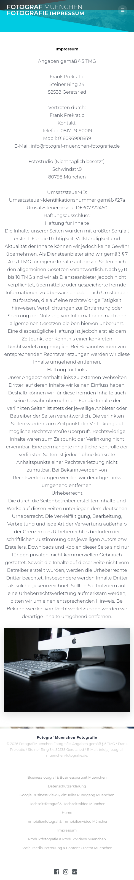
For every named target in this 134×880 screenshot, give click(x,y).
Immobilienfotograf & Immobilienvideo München (67, 821)
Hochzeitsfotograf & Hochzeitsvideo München (66, 804)
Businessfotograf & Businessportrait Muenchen (66, 777)
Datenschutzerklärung (67, 786)
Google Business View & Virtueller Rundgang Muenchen (67, 795)
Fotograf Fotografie (44, 10)
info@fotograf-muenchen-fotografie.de (75, 146)
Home (67, 813)
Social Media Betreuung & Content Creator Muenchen (67, 848)
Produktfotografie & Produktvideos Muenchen (67, 839)
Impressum (67, 830)
